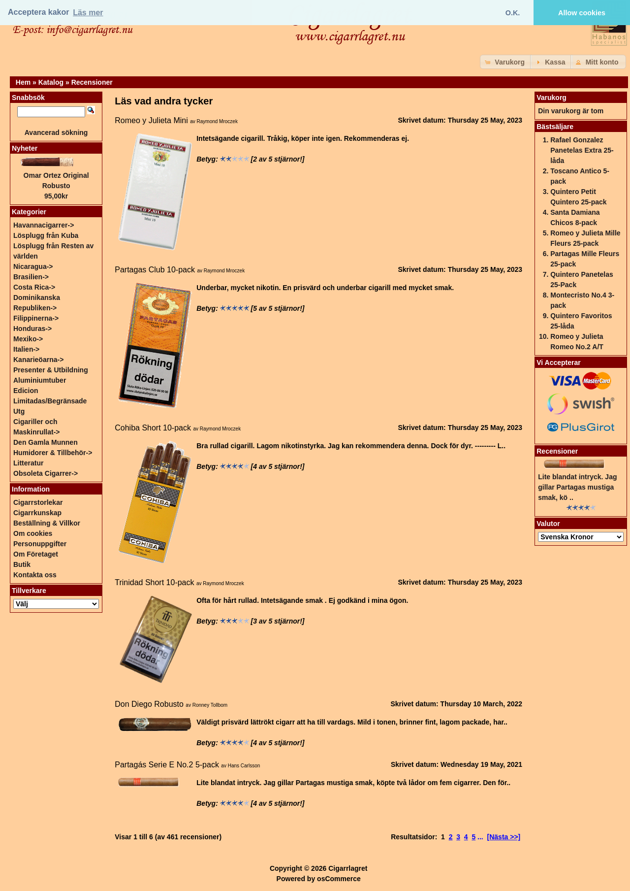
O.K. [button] (512, 13)
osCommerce (339, 879)
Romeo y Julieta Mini (151, 120)
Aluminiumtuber (39, 380)
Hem (23, 82)
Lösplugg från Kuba (45, 235)
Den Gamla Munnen (45, 442)
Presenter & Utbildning (50, 370)
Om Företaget (35, 554)
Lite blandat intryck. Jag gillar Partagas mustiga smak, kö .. (577, 487)
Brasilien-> (31, 277)
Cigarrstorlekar (38, 502)
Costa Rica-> (34, 287)
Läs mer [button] (88, 12)
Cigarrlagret (347, 868)
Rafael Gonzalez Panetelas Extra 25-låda (581, 150)
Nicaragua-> (33, 266)
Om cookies (32, 533)
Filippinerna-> (36, 318)
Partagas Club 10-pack (155, 269)
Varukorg (551, 97)
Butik (22, 564)
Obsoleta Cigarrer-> (45, 473)
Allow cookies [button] (581, 13)
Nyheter (24, 148)
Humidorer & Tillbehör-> (52, 453)
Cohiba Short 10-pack (153, 428)
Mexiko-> (28, 339)
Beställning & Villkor (46, 523)
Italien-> (26, 349)
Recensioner (92, 82)
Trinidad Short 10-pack (154, 582)
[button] (506, 62)
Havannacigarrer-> (43, 225)
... (480, 837)
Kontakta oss (35, 575)
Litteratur (28, 463)
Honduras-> (32, 328)
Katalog (50, 82)
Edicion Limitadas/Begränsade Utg (50, 401)
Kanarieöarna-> (38, 359)
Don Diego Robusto (149, 704)
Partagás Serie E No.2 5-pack (167, 764)
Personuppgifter (39, 544)
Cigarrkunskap (37, 513)
